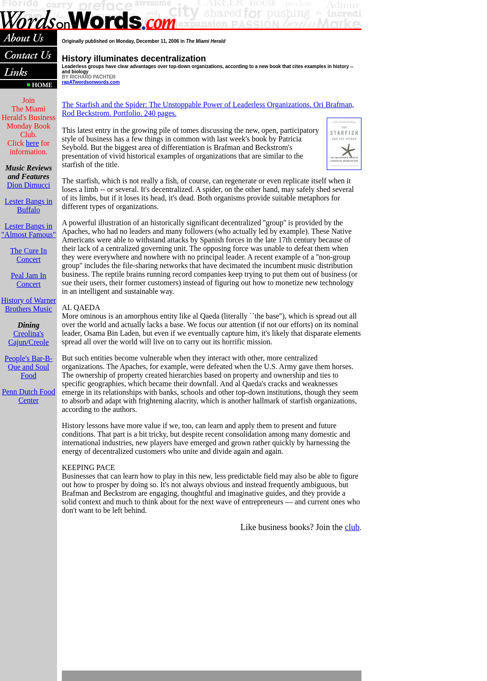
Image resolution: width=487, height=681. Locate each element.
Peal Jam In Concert (29, 279)
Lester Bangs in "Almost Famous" (28, 230)
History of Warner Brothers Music (28, 304)
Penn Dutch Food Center (28, 396)
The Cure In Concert (28, 255)
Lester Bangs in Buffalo (28, 205)
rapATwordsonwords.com (91, 82)
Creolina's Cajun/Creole (28, 338)
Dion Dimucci (28, 185)
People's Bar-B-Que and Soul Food (29, 367)
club (352, 527)
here (32, 143)
